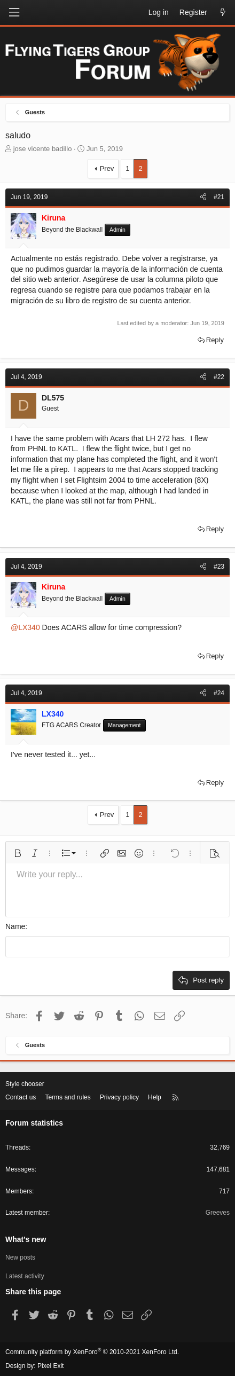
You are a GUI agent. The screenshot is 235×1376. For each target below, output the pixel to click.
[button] (18, 853)
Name (15, 926)
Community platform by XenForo (92, 1352)
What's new (25, 1239)
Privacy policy (119, 1097)
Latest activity (24, 1276)
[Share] (203, 197)
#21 (219, 197)
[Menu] (14, 12)
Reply (215, 340)
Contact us (20, 1097)
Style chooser (24, 1084)
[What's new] (223, 13)
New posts (20, 1257)
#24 (219, 693)
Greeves (218, 1212)
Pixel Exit (50, 1366)
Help (154, 1097)
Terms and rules (67, 1097)
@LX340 (25, 627)
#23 (219, 566)
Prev (107, 168)
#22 (219, 377)
